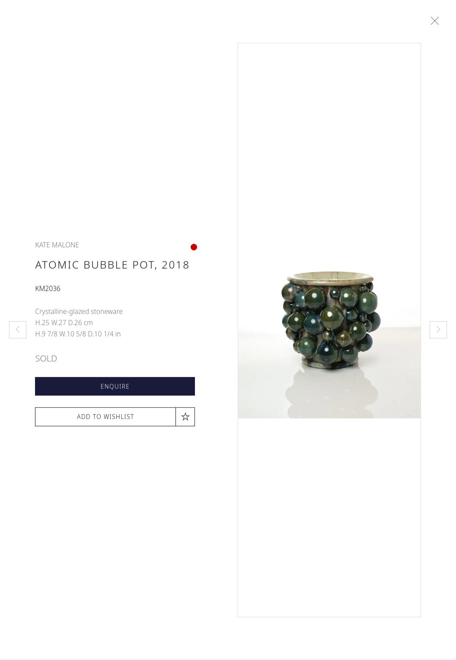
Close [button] (435, 21)
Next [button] (438, 329)
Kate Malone (57, 247)
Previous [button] (17, 329)
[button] (115, 419)
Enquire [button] (115, 389)
